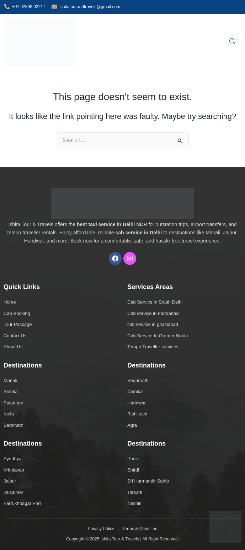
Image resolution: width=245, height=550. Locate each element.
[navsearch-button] (232, 42)
